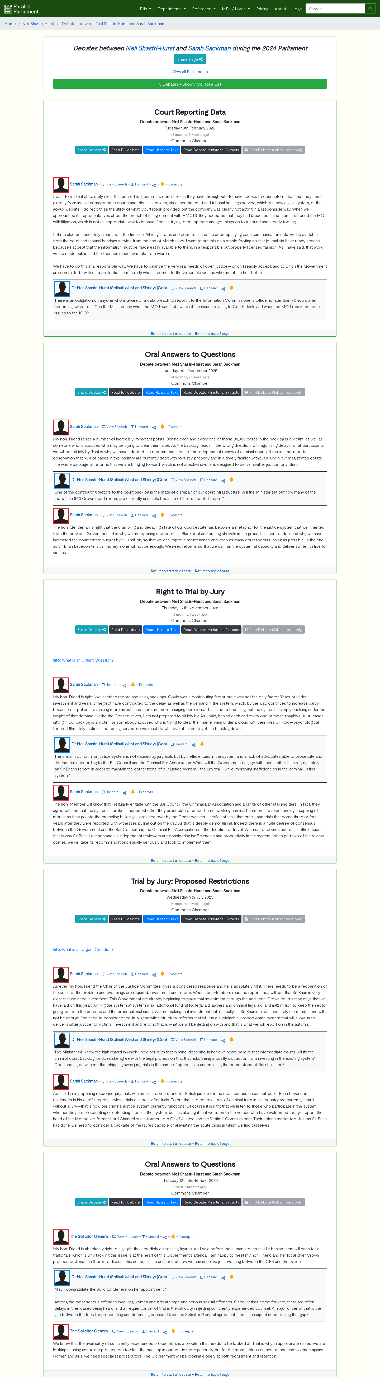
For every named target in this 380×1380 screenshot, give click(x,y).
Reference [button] (202, 8)
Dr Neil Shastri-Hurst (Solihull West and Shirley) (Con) (119, 287)
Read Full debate (125, 149)
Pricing (262, 8)
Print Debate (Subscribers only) (273, 149)
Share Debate (92, 149)
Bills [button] (144, 8)
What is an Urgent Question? (83, 660)
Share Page (190, 59)
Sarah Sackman (150, 23)
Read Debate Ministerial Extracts (211, 149)
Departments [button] (170, 8)
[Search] (335, 8)
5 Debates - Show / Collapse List (190, 84)
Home (10, 23)
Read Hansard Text (162, 149)
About (280, 8)
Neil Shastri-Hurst (38, 23)
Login (297, 8)
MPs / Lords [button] (234, 8)
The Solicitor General (89, 1236)
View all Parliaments (190, 71)
